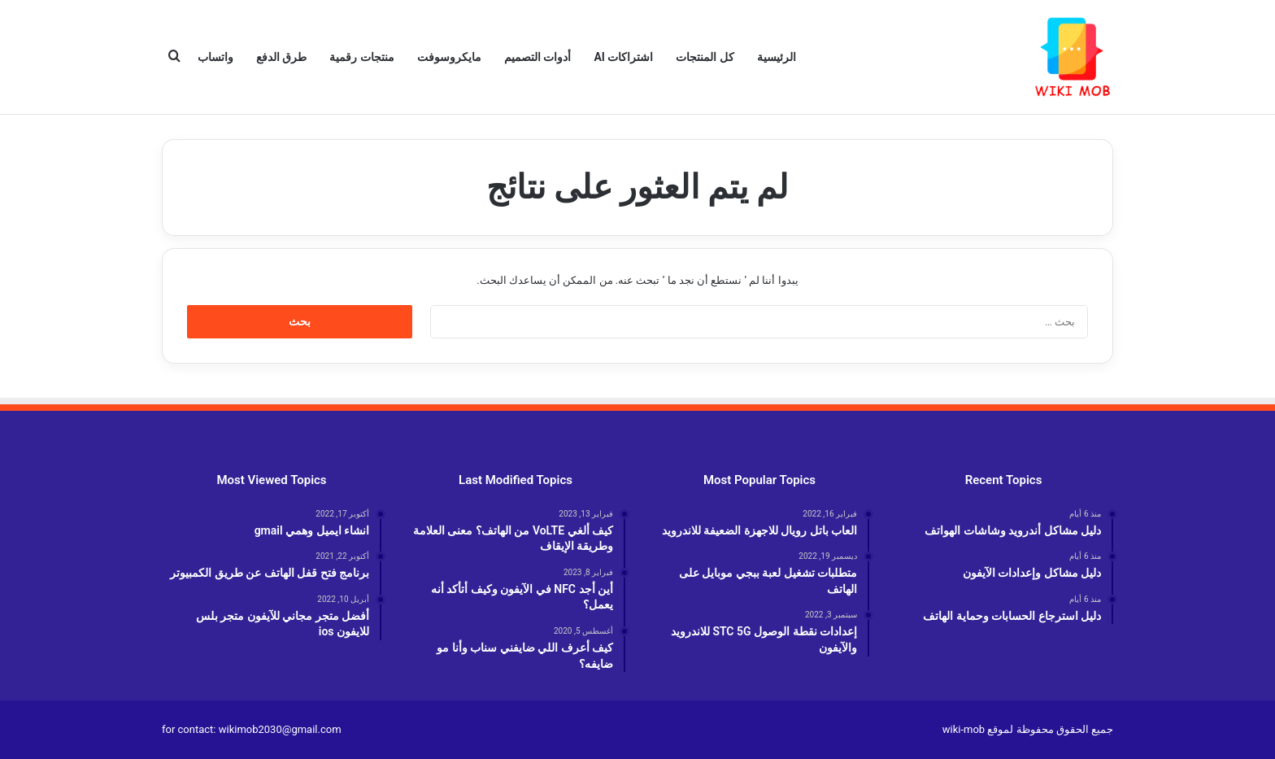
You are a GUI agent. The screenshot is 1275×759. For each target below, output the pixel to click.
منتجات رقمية (361, 56)
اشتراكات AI (623, 56)
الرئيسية (776, 56)
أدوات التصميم (537, 56)
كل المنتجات (704, 56)
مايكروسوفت (449, 56)
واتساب (215, 56)
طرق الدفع (281, 56)
